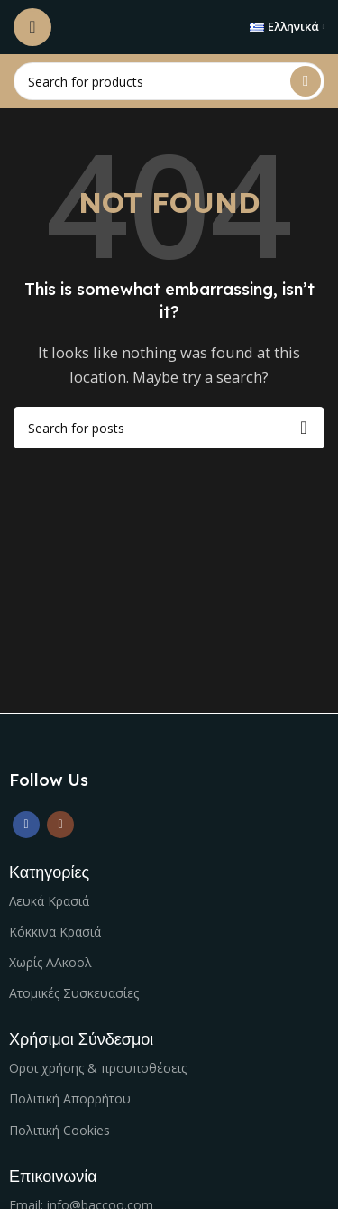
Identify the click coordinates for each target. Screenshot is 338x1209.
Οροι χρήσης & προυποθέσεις (98, 1067)
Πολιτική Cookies (59, 1130)
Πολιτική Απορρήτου (70, 1098)
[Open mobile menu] (32, 27)
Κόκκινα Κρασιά (55, 931)
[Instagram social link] (60, 824)
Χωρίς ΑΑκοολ (50, 962)
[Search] (169, 81)
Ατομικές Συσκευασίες (74, 992)
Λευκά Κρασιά (49, 900)
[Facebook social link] (26, 824)
